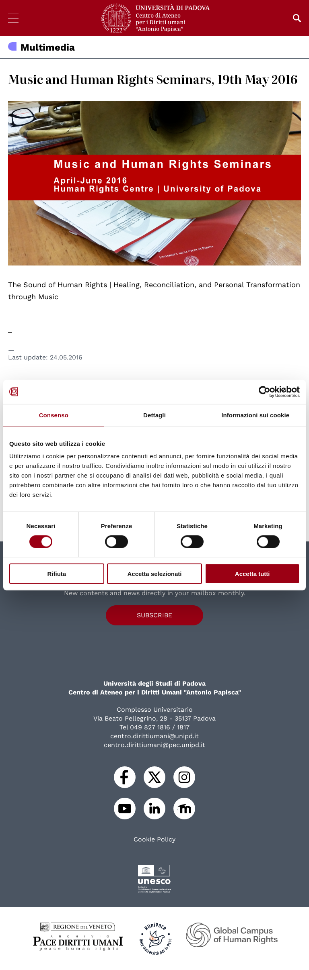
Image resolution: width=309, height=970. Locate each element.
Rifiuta (56, 573)
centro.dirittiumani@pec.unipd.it (154, 745)
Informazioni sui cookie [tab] (255, 414)
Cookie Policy (154, 839)
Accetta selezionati (154, 573)
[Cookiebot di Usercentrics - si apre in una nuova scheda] (264, 392)
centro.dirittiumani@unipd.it (154, 736)
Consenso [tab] (53, 414)
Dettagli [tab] (154, 414)
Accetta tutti (252, 573)
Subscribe (154, 615)
